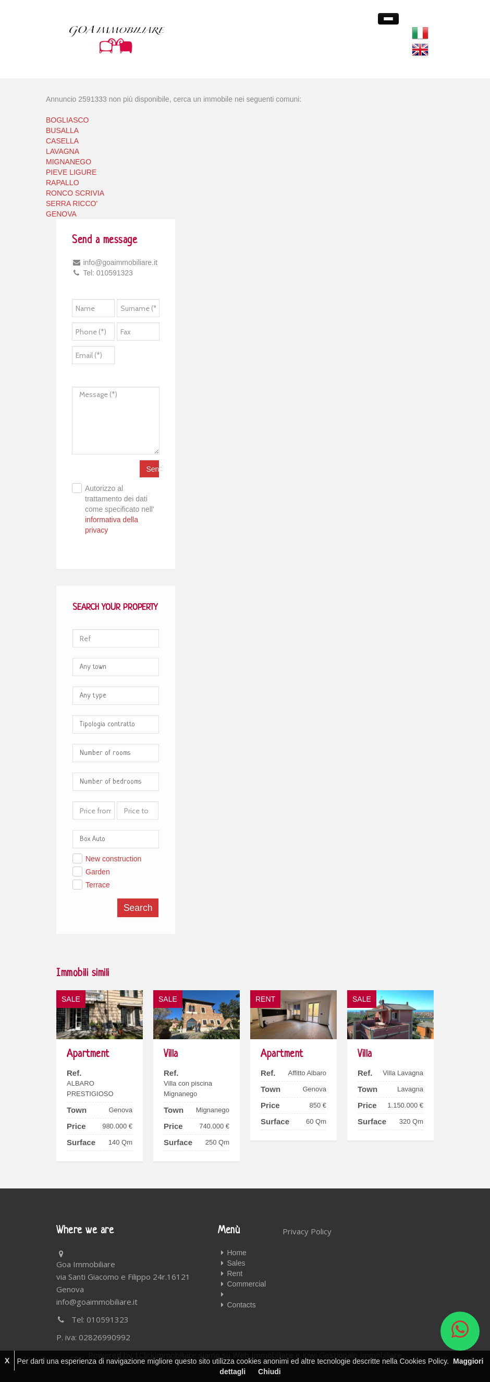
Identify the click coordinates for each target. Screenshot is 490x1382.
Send (153, 469)
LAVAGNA (62, 151)
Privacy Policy (307, 1231)
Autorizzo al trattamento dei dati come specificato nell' (119, 509)
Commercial (246, 1284)
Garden (97, 872)
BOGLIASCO (67, 120)
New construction (113, 859)
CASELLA (62, 141)
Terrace (97, 885)
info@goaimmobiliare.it (97, 1301)
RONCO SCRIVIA (75, 193)
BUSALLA (62, 130)
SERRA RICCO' (71, 203)
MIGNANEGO (68, 162)
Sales (236, 1263)
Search (138, 908)
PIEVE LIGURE (71, 172)
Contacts (241, 1305)
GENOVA (61, 214)
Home (237, 1252)
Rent (235, 1273)
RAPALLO (62, 182)
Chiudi (269, 1371)
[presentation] (164, 358)
